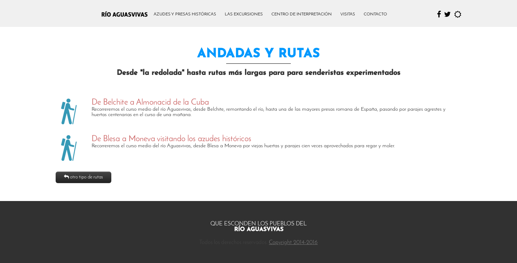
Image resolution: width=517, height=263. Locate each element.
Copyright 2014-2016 (293, 242)
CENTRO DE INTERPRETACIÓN (301, 14)
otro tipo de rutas (83, 177)
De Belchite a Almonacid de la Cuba (150, 103)
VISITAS (347, 14)
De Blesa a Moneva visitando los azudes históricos (171, 139)
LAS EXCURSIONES (244, 14)
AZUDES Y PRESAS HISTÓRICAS (185, 14)
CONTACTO (375, 14)
